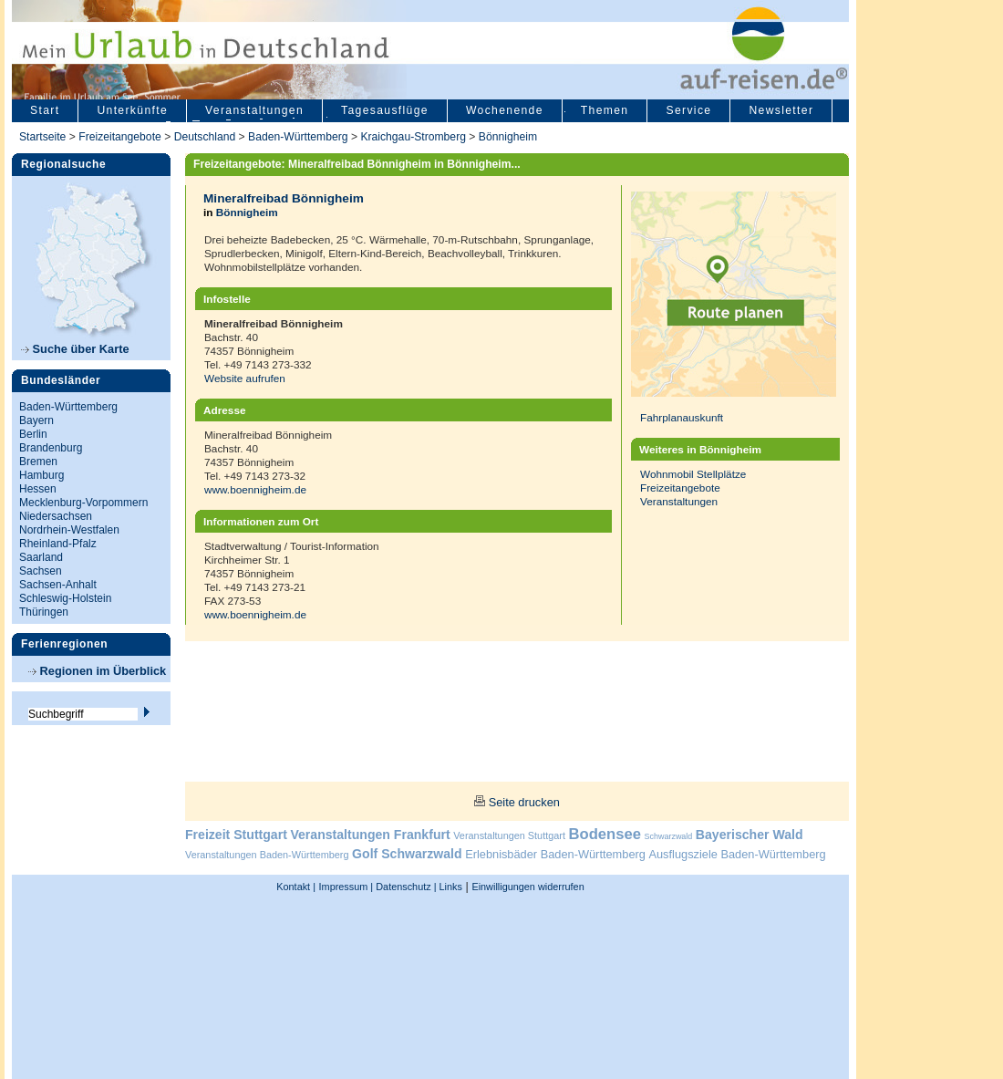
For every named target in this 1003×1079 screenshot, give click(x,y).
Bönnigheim (508, 136)
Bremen (38, 461)
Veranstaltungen (254, 110)
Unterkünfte (132, 110)
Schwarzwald (669, 836)
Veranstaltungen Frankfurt (370, 834)
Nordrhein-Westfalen (69, 530)
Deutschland (205, 136)
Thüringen (43, 612)
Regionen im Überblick (97, 671)
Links (449, 886)
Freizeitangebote (121, 136)
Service (688, 110)
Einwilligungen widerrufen (527, 886)
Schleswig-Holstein (65, 598)
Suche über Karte (75, 349)
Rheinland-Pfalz (58, 543)
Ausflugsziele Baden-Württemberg (736, 854)
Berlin (33, 434)
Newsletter (781, 110)
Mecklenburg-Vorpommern (83, 502)
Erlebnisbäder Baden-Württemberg (555, 854)
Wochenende (504, 110)
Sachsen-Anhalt (58, 584)
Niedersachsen (55, 516)
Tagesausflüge (385, 110)
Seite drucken (524, 802)
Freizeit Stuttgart (236, 834)
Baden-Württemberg (297, 136)
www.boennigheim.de (255, 489)
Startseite (42, 136)
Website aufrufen (244, 378)
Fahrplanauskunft (681, 417)
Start (44, 110)
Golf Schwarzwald (406, 853)
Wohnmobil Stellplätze (693, 474)
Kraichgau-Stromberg (413, 136)
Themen (605, 110)
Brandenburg (50, 447)
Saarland (41, 557)
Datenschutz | (404, 886)
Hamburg (41, 475)
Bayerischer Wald (749, 834)
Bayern (36, 420)
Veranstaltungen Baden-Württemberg (267, 854)
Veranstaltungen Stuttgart (509, 835)
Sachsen (40, 571)
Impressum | (346, 886)
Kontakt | (295, 886)
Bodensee (605, 834)
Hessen (38, 488)
